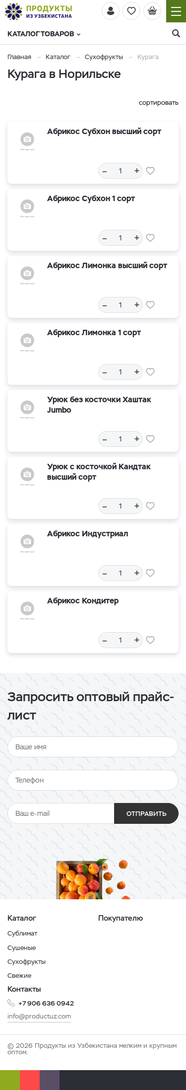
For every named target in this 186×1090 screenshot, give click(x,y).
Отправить (146, 813)
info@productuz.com (39, 1016)
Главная (19, 57)
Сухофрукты (104, 57)
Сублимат (22, 933)
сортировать (159, 102)
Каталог (58, 57)
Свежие (19, 975)
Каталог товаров (43, 33)
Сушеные (21, 948)
